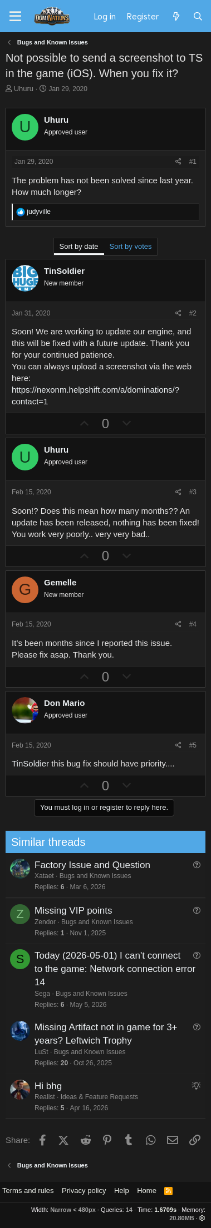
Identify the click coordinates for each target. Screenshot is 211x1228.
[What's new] (176, 16)
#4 (193, 624)
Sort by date (79, 246)
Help (121, 1190)
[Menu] (15, 17)
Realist (37, 1097)
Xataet (37, 876)
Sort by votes (131, 246)
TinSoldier (30, 763)
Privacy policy (84, 1190)
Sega (35, 994)
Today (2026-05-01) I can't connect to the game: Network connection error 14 (107, 969)
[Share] (178, 162)
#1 (193, 162)
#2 (193, 313)
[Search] (198, 16)
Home (146, 1190)
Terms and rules (27, 1190)
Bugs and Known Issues (88, 876)
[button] (202, 1218)
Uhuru (23, 88)
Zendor (37, 922)
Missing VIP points (66, 910)
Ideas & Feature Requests (92, 1097)
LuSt (34, 1052)
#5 (193, 745)
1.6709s (165, 1209)
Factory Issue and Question (85, 865)
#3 (193, 492)
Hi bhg (41, 1086)
